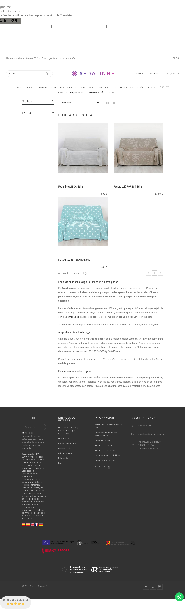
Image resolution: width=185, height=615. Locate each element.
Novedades (63, 438)
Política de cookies (104, 445)
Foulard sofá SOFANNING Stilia (74, 260)
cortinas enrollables (68, 316)
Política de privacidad (105, 450)
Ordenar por (66, 102)
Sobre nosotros (102, 440)
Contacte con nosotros (106, 460)
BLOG (176, 58)
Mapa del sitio (65, 448)
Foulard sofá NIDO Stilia (70, 186)
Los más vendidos (67, 443)
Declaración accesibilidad (108, 455)
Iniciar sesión (65, 453)
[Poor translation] (15, 21)
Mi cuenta (63, 458)
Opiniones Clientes (16, 600)
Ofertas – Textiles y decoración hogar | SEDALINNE (68, 430)
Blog (60, 463)
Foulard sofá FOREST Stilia (128, 186)
